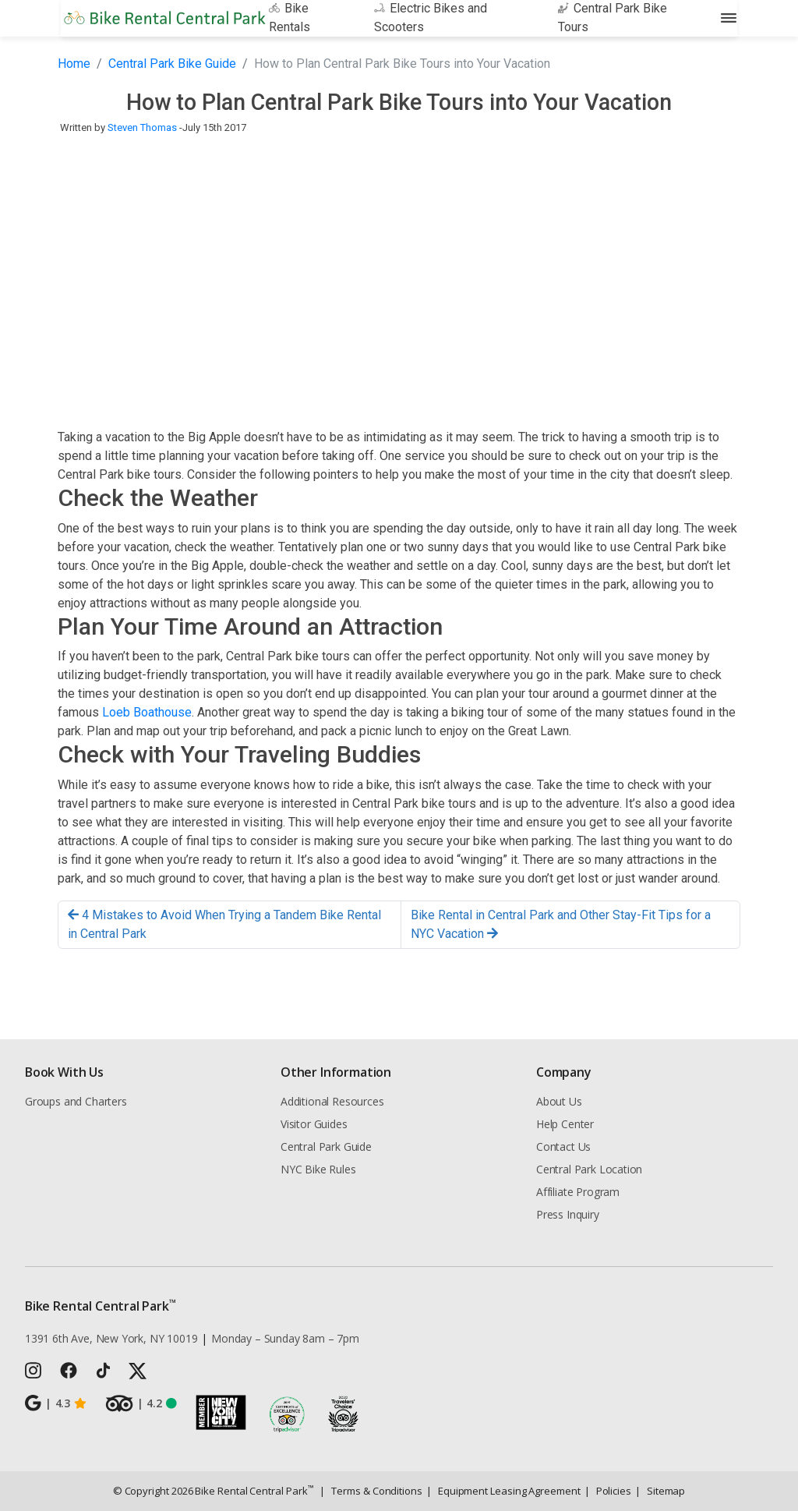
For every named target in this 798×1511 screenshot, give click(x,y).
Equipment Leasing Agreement (503, 1491)
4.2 (141, 1403)
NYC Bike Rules (318, 1169)
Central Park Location (589, 1169)
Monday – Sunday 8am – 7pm (285, 1338)
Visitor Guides (314, 1123)
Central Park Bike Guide (172, 63)
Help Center (565, 1123)
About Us (559, 1101)
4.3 (56, 1403)
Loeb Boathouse (147, 712)
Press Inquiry (567, 1214)
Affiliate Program (578, 1191)
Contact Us (563, 1146)
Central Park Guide (326, 1146)
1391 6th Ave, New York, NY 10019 (111, 1338)
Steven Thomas (142, 127)
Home (74, 63)
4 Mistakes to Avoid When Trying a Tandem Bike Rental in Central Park (224, 924)
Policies (607, 1491)
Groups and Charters (76, 1101)
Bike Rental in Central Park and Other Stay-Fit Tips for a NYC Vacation (561, 924)
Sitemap (660, 1491)
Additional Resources (332, 1101)
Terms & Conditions (371, 1491)
